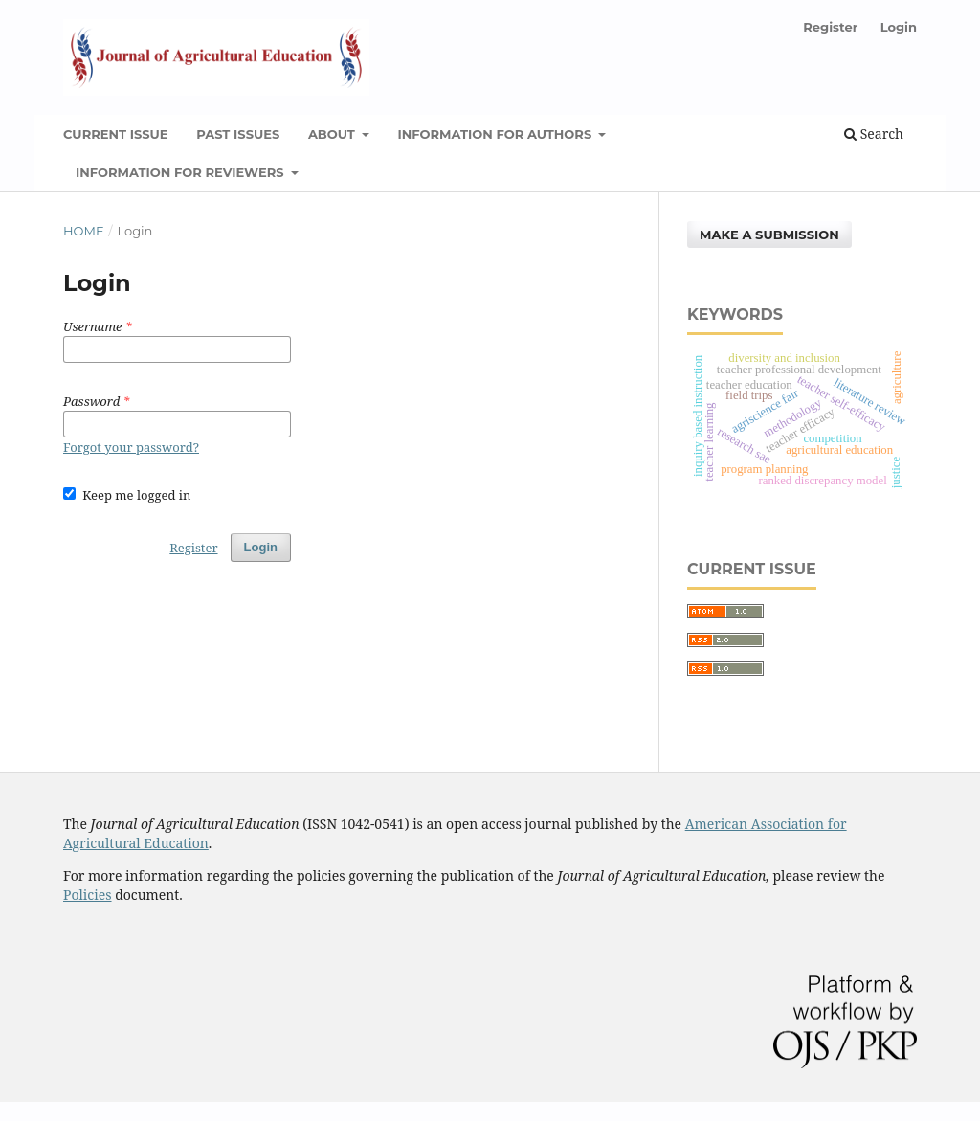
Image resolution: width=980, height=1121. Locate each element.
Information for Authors (495, 134)
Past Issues (237, 134)
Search (873, 133)
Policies (87, 895)
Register (830, 26)
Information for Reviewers (181, 172)
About (333, 134)
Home (83, 230)
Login (898, 26)
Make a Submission (769, 234)
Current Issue (115, 134)
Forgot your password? (131, 447)
